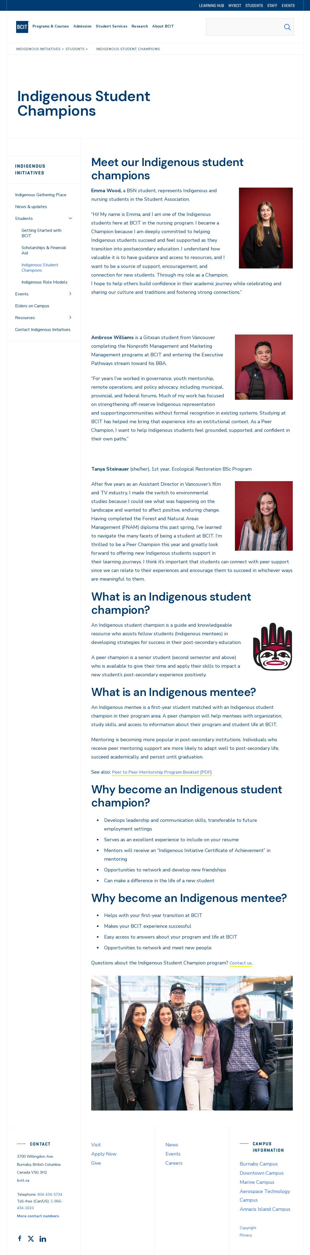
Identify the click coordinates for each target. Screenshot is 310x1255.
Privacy (246, 1235)
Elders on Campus (32, 306)
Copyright (248, 1227)
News (171, 1145)
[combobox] (250, 27)
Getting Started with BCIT (41, 233)
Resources (25, 318)
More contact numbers (38, 1216)
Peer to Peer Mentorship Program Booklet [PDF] (166, 772)
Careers (173, 1163)
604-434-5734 (49, 1194)
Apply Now (104, 1154)
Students (24, 219)
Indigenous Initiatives (30, 169)
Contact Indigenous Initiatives (43, 330)
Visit (96, 1145)
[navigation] (25, 27)
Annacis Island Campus (265, 1209)
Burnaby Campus (259, 1164)
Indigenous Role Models (45, 282)
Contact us (241, 963)
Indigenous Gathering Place (40, 195)
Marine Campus (257, 1182)
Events (22, 294)
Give (96, 1163)
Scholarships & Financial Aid (44, 250)
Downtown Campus (262, 1173)
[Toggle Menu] (70, 218)
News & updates (31, 207)
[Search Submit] (287, 27)
